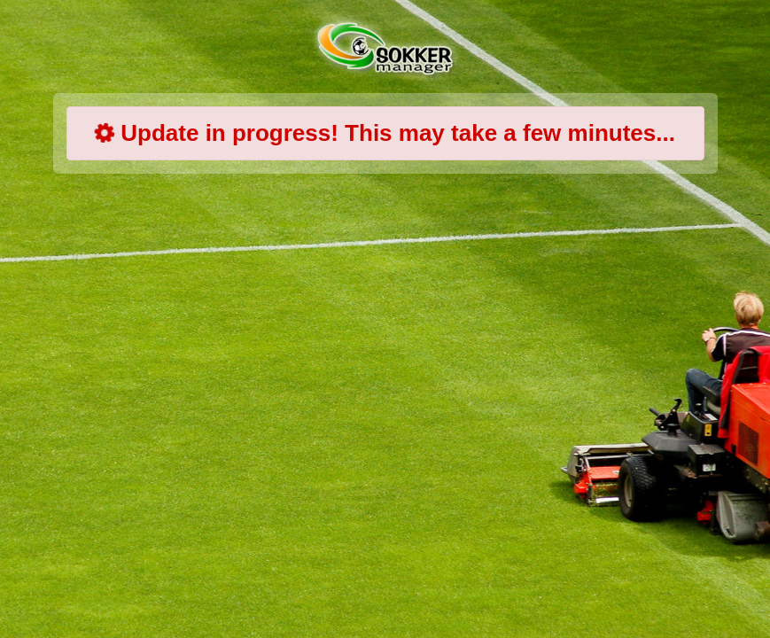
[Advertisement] (398, 328)
